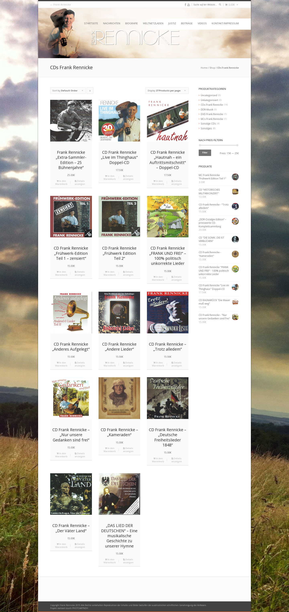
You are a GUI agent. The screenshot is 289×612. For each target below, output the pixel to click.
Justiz (172, 23)
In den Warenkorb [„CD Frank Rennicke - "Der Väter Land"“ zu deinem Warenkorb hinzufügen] (61, 545)
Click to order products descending (90, 91)
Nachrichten (111, 23)
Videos (202, 23)
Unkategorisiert (209, 100)
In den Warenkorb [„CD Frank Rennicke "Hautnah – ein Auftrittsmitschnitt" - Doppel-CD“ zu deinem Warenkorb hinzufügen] (158, 182)
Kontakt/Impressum (225, 23)
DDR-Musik (207, 109)
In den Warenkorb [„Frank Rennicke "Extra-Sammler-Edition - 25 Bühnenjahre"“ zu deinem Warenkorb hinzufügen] (61, 182)
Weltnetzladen (153, 23)
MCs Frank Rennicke (212, 118)
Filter (205, 152)
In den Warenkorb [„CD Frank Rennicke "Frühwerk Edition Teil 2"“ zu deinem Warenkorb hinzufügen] (110, 273)
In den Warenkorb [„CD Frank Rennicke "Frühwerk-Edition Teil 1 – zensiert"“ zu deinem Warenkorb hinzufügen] (61, 273)
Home (204, 67)
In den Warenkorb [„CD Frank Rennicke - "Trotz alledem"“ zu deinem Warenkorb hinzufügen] (158, 364)
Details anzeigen (80, 182)
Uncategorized (209, 95)
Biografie (131, 23)
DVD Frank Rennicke (212, 114)
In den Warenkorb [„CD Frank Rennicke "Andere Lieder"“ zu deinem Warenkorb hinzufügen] (110, 364)
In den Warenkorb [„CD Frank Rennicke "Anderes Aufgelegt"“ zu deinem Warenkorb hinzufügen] (61, 364)
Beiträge (187, 23)
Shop (212, 67)
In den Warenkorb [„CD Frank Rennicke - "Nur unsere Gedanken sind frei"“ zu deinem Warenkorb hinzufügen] (61, 455)
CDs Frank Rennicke (212, 104)
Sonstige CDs (208, 123)
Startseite (91, 23)
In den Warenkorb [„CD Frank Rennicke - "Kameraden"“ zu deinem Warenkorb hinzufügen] (110, 450)
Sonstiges (206, 128)
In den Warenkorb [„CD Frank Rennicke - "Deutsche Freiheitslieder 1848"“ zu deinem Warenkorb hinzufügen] (158, 460)
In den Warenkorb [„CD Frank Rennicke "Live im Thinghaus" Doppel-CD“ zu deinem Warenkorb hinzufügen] (110, 177)
